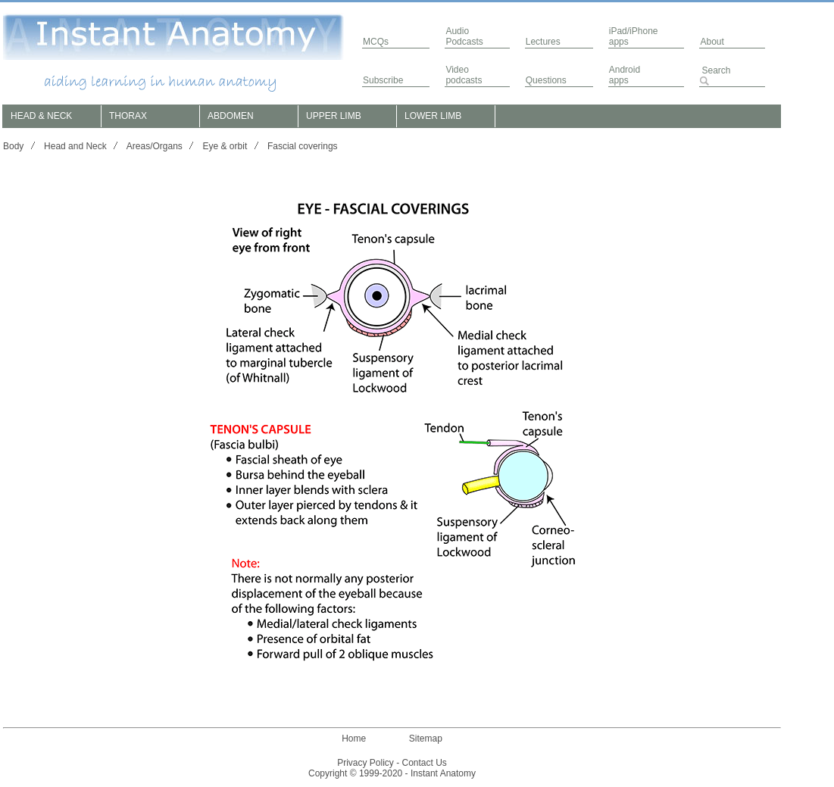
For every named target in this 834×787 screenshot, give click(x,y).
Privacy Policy (365, 762)
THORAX (128, 116)
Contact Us (424, 762)
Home (354, 738)
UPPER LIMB (333, 116)
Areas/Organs (155, 146)
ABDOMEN (231, 116)
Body (13, 146)
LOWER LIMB (433, 116)
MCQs (376, 41)
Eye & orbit (225, 146)
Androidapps (624, 75)
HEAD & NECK (41, 116)
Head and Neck (75, 146)
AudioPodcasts (464, 36)
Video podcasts (463, 75)
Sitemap (425, 738)
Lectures (543, 41)
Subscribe (383, 80)
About (711, 41)
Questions (546, 80)
